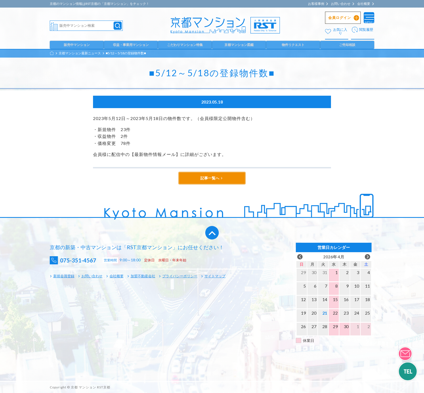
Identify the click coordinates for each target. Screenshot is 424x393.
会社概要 (363, 3)
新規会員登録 (63, 276)
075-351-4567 (82, 260)
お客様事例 (316, 3)
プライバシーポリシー (179, 276)
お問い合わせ (340, 3)
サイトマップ (215, 276)
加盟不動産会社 (143, 276)
